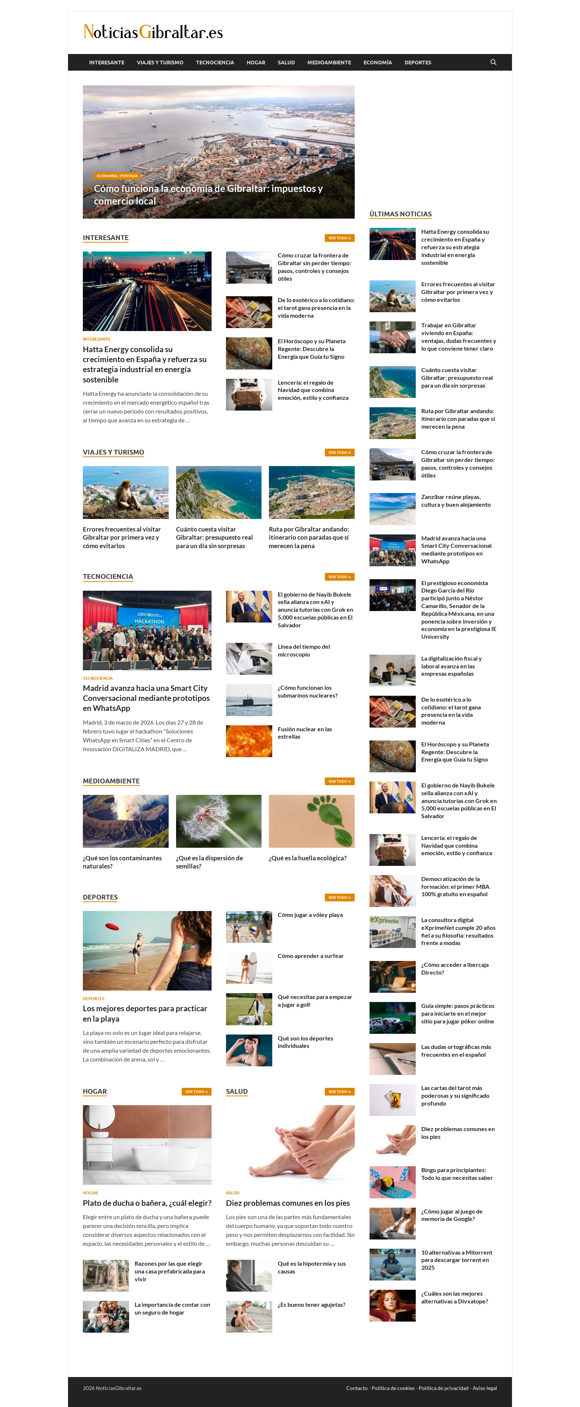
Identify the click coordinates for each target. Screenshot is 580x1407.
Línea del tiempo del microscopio (304, 650)
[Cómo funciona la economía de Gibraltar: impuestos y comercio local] (219, 152)
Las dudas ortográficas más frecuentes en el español (456, 1050)
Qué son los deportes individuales (305, 1042)
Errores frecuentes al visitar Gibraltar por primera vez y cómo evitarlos (122, 537)
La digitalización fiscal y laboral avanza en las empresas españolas (451, 666)
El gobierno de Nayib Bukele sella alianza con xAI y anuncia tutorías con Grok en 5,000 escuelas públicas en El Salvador (315, 609)
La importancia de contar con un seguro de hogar (172, 1308)
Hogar (256, 62)
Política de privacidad (444, 1388)
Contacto (357, 1388)
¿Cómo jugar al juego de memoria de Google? (452, 1215)
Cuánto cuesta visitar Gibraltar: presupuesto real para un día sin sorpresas (214, 537)
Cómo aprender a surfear (311, 955)
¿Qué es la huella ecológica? (308, 858)
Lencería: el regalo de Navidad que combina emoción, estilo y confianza (313, 390)
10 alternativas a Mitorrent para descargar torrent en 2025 (456, 1260)
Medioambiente (329, 62)
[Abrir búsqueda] (493, 62)
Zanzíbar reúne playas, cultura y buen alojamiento (456, 500)
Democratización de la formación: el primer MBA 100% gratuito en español (455, 886)
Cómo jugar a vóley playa (310, 914)
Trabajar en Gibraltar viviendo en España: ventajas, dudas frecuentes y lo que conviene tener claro (458, 336)
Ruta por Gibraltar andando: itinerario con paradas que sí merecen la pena (309, 537)
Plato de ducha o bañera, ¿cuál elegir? (147, 1202)
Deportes (418, 62)
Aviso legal (485, 1388)
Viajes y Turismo (160, 62)
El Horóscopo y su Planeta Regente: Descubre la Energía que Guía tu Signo (311, 348)
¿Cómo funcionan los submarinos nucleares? (308, 691)
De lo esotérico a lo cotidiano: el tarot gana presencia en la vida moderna (316, 307)
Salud (286, 62)
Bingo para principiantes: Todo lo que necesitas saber (457, 1173)
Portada (129, 175)
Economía (378, 62)
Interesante (106, 62)
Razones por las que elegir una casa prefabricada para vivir (170, 1271)
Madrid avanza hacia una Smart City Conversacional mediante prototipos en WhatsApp (146, 698)
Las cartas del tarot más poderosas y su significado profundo (455, 1095)
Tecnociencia (215, 62)
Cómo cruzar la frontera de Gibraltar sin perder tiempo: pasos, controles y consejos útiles (314, 266)
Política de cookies (393, 1388)
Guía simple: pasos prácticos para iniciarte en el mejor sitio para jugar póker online (458, 1013)
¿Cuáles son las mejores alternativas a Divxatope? (454, 1297)
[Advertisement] (433, 140)
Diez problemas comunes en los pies (288, 1202)
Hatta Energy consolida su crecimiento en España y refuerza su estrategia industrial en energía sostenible (455, 247)
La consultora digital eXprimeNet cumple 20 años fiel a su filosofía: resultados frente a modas (458, 931)
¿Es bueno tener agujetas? (311, 1304)
